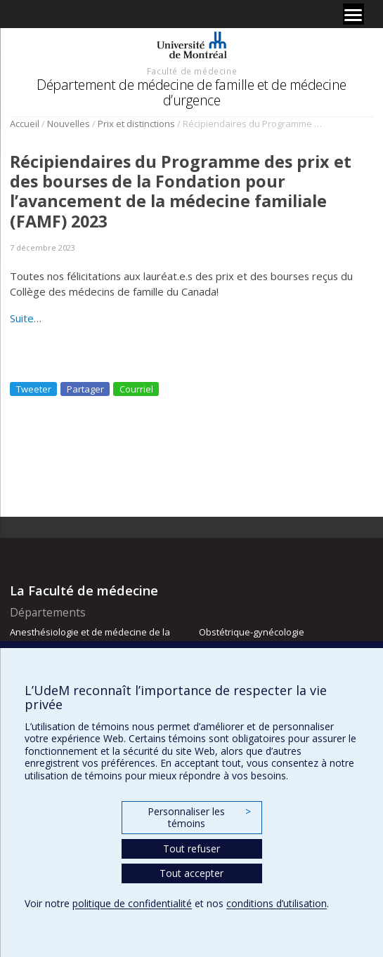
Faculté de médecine (192, 71)
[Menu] (353, 14)
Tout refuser (191, 848)
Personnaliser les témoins (199, 818)
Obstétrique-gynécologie (251, 632)
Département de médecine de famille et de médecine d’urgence (191, 92)
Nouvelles (68, 123)
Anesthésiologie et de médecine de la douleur (90, 638)
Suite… (25, 318)
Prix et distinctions (136, 123)
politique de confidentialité (132, 903)
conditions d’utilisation (276, 903)
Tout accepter (191, 873)
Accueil (24, 123)
